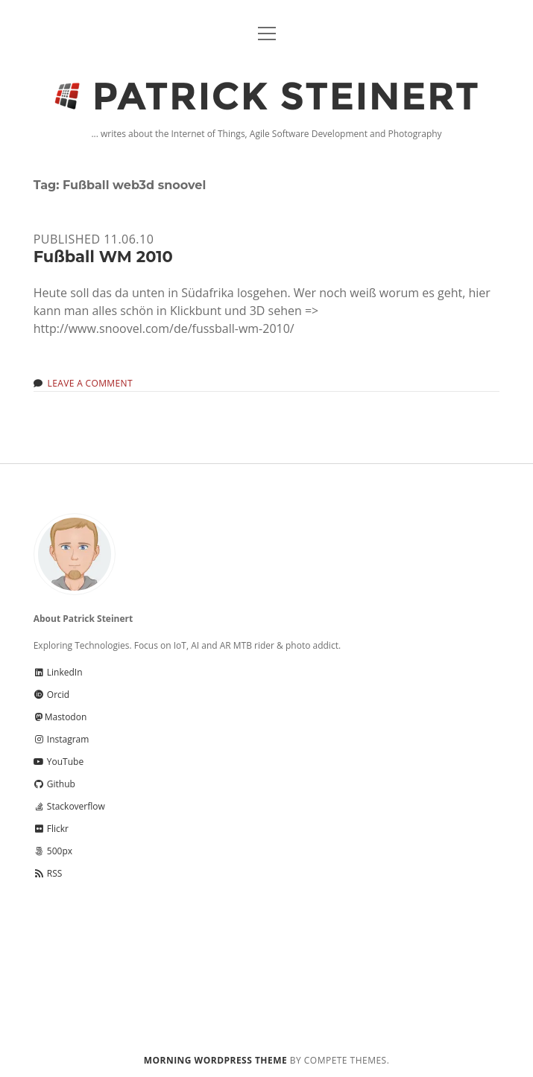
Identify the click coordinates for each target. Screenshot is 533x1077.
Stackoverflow (69, 806)
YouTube (58, 761)
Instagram (61, 739)
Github (54, 784)
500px (53, 851)
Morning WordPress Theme (215, 1060)
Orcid (51, 694)
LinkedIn (58, 672)
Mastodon (60, 717)
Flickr (51, 828)
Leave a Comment (90, 383)
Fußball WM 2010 (103, 256)
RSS (48, 873)
